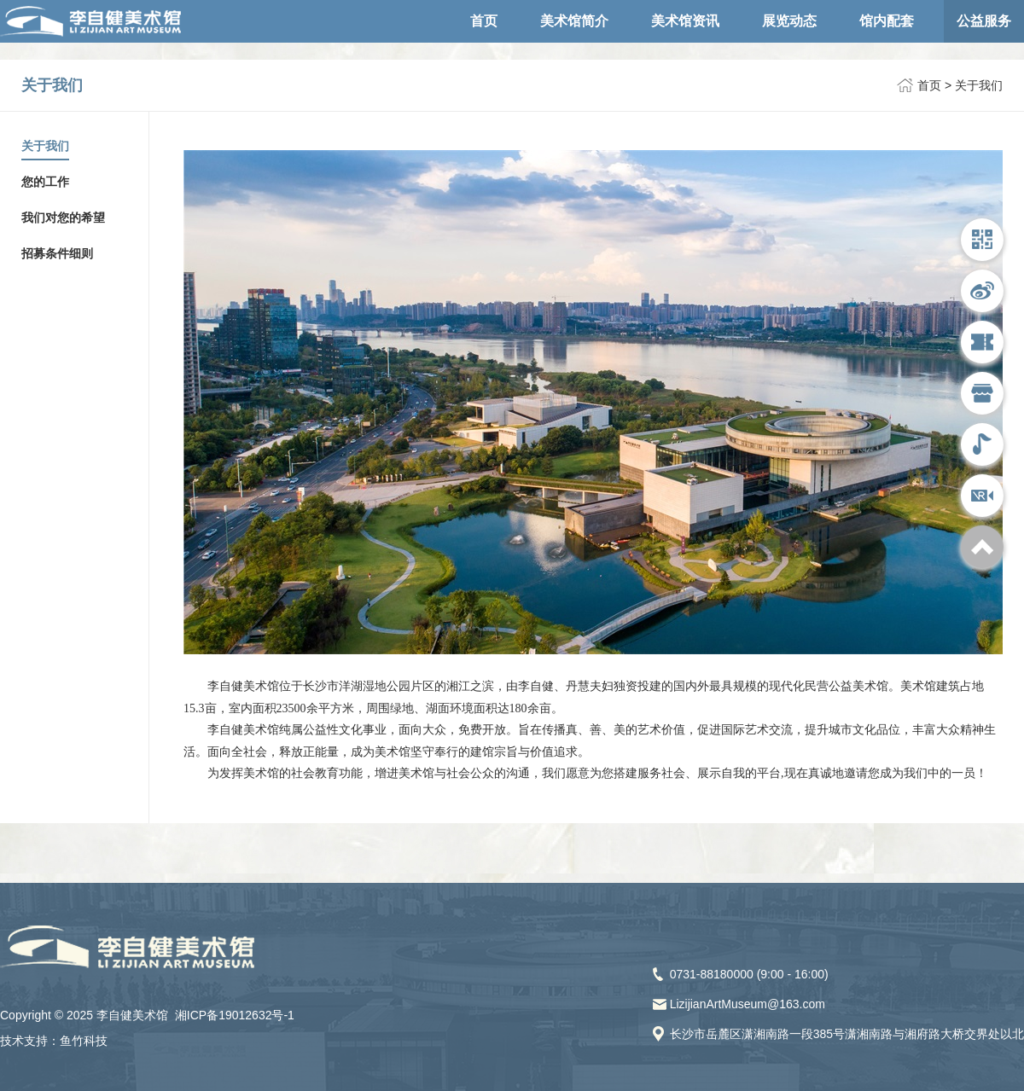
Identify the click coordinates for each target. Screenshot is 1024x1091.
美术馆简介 (574, 21)
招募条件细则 (57, 253)
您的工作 (45, 182)
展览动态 (789, 21)
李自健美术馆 (130, 28)
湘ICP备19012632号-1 (234, 1015)
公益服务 (984, 21)
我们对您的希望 (63, 217)
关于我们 (979, 85)
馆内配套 (886, 21)
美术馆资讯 (685, 21)
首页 (483, 21)
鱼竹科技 (84, 1040)
